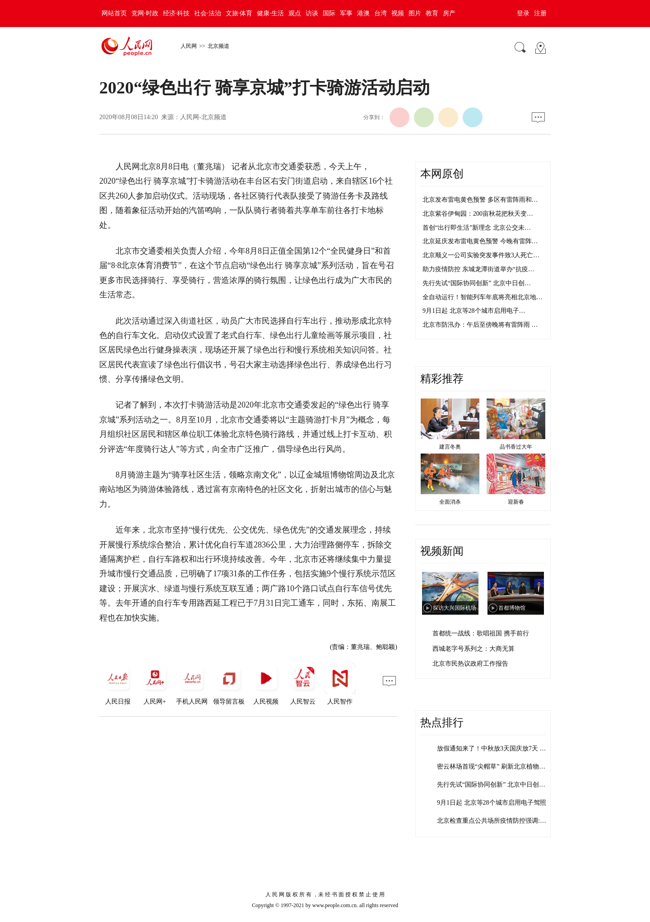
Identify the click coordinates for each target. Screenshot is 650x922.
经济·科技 (176, 13)
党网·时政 (144, 13)
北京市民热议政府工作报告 (470, 663)
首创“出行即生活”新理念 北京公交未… (476, 227)
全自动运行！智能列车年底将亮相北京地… (482, 297)
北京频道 (218, 46)
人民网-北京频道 (203, 117)
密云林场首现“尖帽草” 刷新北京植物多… (494, 766)
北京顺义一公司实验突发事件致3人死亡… (480, 255)
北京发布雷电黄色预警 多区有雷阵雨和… (480, 199)
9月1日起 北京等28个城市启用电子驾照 (491, 802)
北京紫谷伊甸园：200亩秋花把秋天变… (477, 213)
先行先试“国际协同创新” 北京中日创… (476, 283)
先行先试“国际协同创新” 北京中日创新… (494, 784)
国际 (329, 13)
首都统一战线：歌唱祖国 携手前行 (480, 633)
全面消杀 (450, 502)
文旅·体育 (239, 13)
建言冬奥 (450, 447)
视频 (397, 13)
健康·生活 (270, 13)
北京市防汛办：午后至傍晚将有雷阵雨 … (480, 324)
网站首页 (114, 13)
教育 (432, 13)
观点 (294, 13)
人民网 (189, 46)
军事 (346, 13)
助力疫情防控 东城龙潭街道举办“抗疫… (478, 269)
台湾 (380, 13)
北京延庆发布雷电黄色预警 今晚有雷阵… (480, 241)
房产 (449, 13)
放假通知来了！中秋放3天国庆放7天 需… (494, 748)
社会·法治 (207, 13)
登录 (523, 13)
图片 (415, 13)
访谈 (312, 13)
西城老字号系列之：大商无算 (473, 648)
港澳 (363, 13)
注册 (540, 13)
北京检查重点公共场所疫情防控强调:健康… (498, 820)
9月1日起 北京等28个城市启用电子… (473, 310)
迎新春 (516, 502)
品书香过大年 (516, 447)
